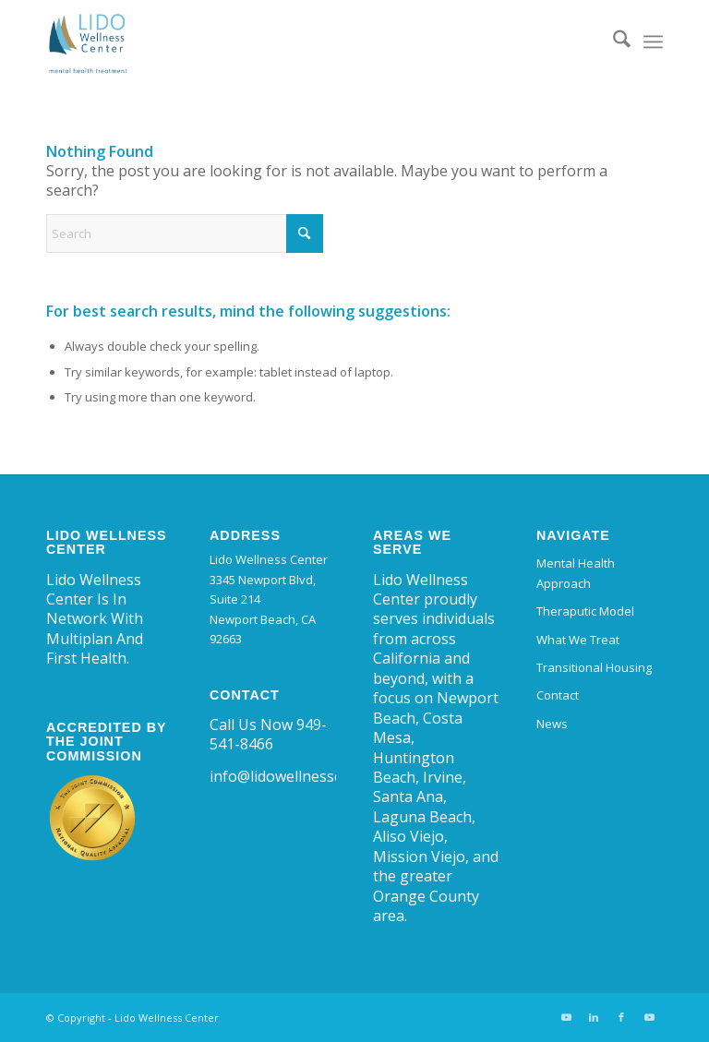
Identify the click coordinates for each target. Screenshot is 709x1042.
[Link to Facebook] (621, 1017)
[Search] (613, 41)
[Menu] (653, 41)
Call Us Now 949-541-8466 (268, 734)
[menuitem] (613, 41)
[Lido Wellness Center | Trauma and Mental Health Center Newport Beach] (87, 41)
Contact (557, 695)
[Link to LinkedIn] (593, 1017)
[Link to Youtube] (566, 1017)
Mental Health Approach (575, 573)
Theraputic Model (585, 611)
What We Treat (577, 639)
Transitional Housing (594, 667)
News (552, 723)
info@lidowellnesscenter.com (310, 776)
